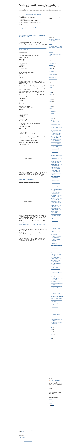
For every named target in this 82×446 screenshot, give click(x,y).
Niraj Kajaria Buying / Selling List (56, 245)
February (52, 332)
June (52, 325)
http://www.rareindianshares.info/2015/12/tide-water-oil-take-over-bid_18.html (32, 36)
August (52, 118)
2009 (51, 338)
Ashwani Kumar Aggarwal (55, 380)
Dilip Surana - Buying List (55, 252)
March (52, 331)
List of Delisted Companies (55, 269)
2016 (51, 101)
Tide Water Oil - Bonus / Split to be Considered (30, 42)
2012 (51, 108)
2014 (51, 104)
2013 (51, 106)
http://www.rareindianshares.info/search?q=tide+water (32, 224)
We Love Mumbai (54, 234)
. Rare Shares (51, 63)
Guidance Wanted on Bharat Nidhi (57, 296)
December (53, 111)
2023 (51, 89)
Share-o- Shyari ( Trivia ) (53, 79)
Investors (50, 68)
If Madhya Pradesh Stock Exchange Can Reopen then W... (56, 202)
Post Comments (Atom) (28, 441)
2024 (51, 87)
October (52, 115)
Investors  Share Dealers (53, 69)
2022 (51, 90)
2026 (51, 83)
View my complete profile (53, 389)
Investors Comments (52, 71)
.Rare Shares (51, 65)
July (52, 120)
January (52, 334)
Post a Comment (22, 437)
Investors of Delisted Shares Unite (57, 187)
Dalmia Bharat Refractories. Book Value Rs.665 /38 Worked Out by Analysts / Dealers (55, 47)
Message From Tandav (55, 153)
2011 (51, 110)
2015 (51, 103)
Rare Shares (23, 431)
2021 (51, 92)
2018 (51, 97)
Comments (51, 66)
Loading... (50, 399)
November (53, 113)
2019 (51, 96)
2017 (51, 99)
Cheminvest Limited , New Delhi (56, 298)
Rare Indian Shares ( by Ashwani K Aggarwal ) (37, 5)
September (53, 116)
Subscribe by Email (37, 14)
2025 (51, 85)
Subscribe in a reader (29, 14)
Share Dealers (51, 77)
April (52, 329)
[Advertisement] (33, 444)
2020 (51, 94)
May (52, 327)
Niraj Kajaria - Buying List (55, 276)
